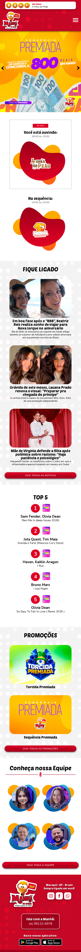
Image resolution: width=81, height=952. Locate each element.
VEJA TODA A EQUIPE (40, 865)
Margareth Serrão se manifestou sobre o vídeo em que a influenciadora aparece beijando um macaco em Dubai (40, 456)
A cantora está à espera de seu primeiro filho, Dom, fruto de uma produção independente (40, 392)
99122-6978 (40, 921)
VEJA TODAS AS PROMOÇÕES (40, 748)
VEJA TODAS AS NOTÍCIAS (40, 475)
